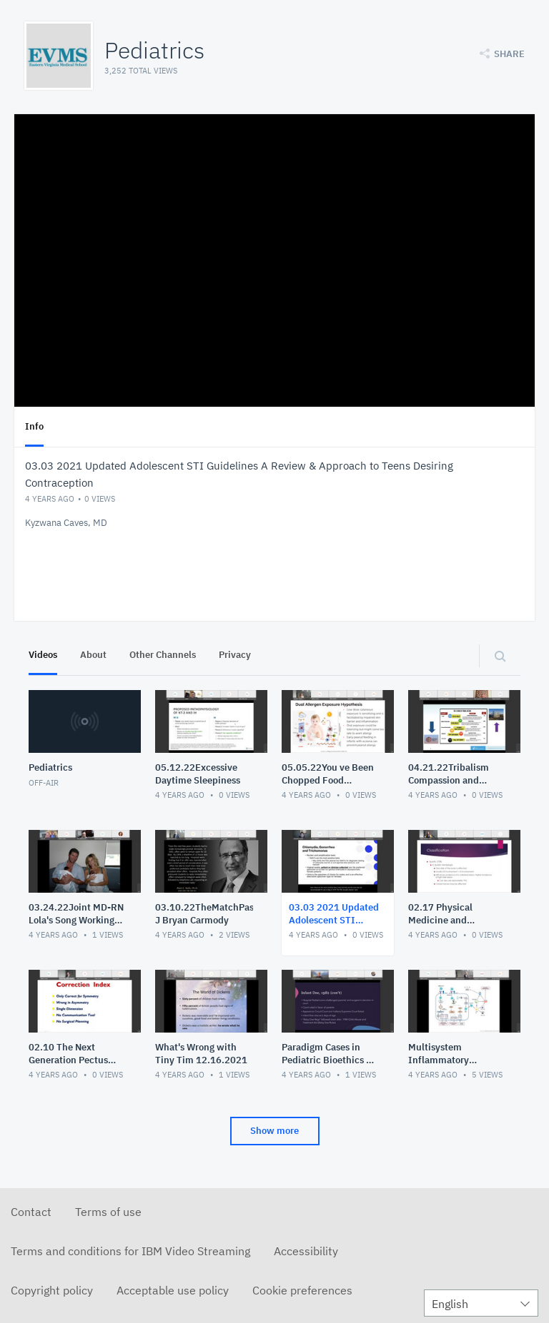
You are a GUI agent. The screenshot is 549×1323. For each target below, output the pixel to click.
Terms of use (108, 1212)
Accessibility (306, 1251)
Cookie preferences (302, 1290)
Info (34, 426)
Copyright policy (52, 1290)
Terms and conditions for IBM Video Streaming (130, 1251)
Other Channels (162, 655)
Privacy (235, 655)
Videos (43, 655)
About (93, 655)
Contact (31, 1212)
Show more (274, 1131)
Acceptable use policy (173, 1290)
